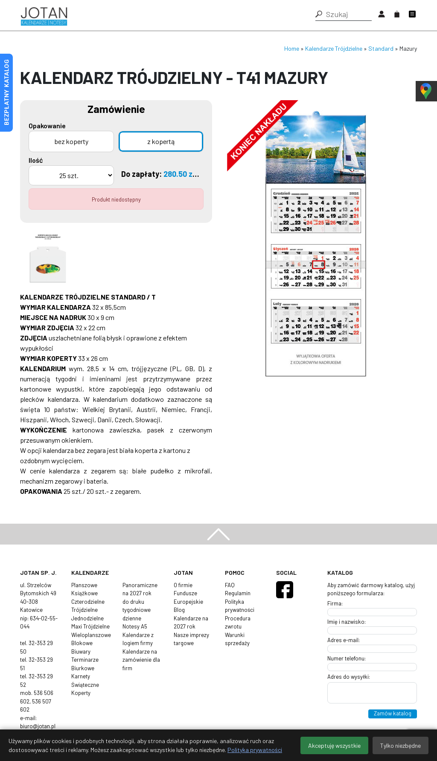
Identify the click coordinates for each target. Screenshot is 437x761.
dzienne (131, 618)
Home (291, 48)
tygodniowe (136, 609)
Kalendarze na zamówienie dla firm (141, 660)
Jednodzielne (87, 618)
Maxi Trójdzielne (90, 626)
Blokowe (82, 643)
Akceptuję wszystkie (334, 745)
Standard (380, 48)
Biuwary (80, 651)
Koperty (80, 692)
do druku (133, 601)
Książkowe (84, 593)
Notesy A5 (134, 626)
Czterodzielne (88, 601)
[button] (318, 14)
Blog (179, 609)
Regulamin (238, 593)
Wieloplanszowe (91, 634)
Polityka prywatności (254, 749)
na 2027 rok (136, 593)
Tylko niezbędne (400, 745)
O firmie (183, 585)
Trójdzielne (84, 609)
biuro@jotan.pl (37, 726)
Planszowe (84, 585)
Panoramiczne (139, 585)
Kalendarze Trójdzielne (333, 48)
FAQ (230, 585)
